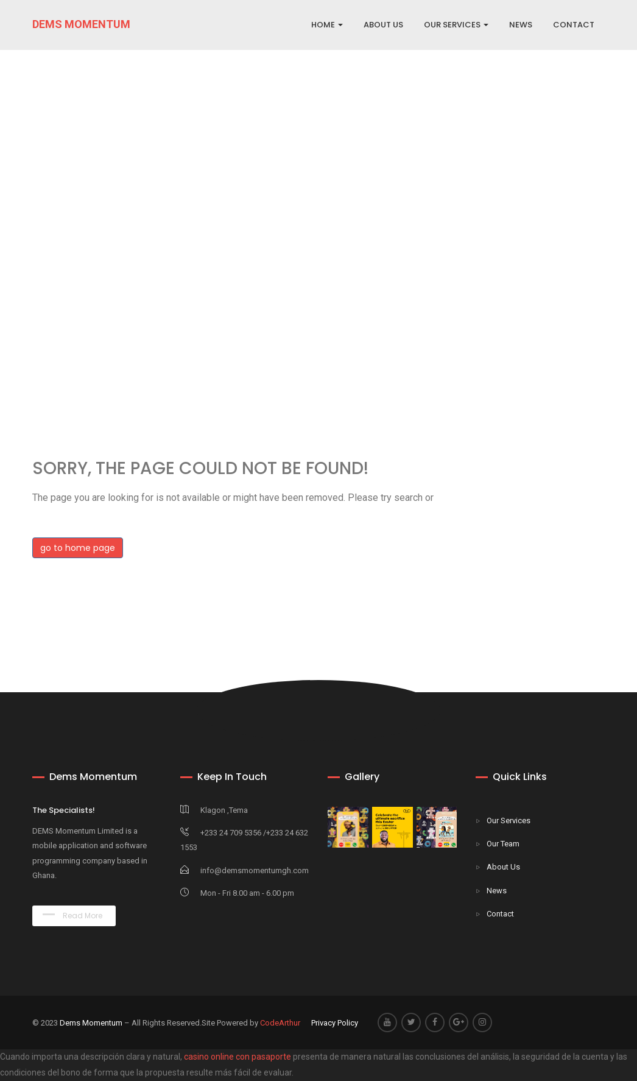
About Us (503, 866)
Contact (500, 913)
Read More (72, 915)
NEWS (520, 24)
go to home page (77, 548)
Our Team (503, 843)
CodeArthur (280, 1022)
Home (327, 24)
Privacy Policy (334, 1022)
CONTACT (573, 24)
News (497, 890)
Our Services (508, 820)
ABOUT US (383, 24)
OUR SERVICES (456, 24)
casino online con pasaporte (237, 1057)
